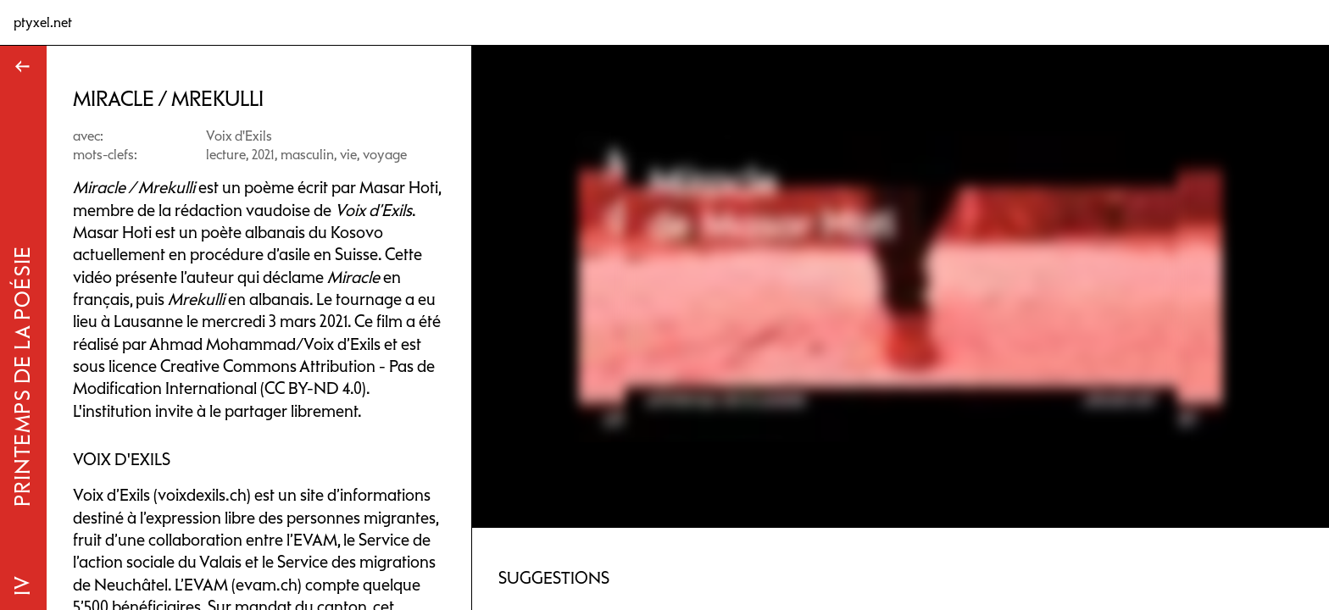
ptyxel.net (43, 22)
